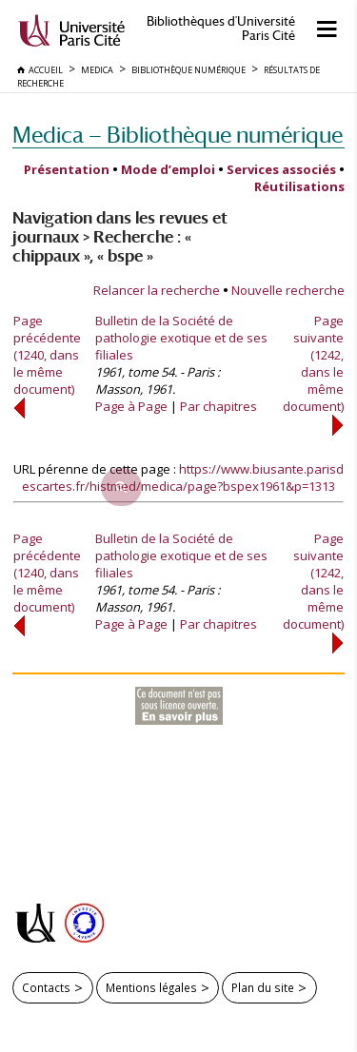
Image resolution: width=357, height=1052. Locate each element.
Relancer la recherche (156, 290)
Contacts (46, 987)
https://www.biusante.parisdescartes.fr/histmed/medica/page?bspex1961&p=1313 (183, 477)
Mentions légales (151, 987)
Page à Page (131, 406)
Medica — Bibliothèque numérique (177, 134)
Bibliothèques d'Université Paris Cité (221, 28)
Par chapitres (218, 406)
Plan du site (262, 987)
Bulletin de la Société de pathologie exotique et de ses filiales (181, 337)
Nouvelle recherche (288, 290)
